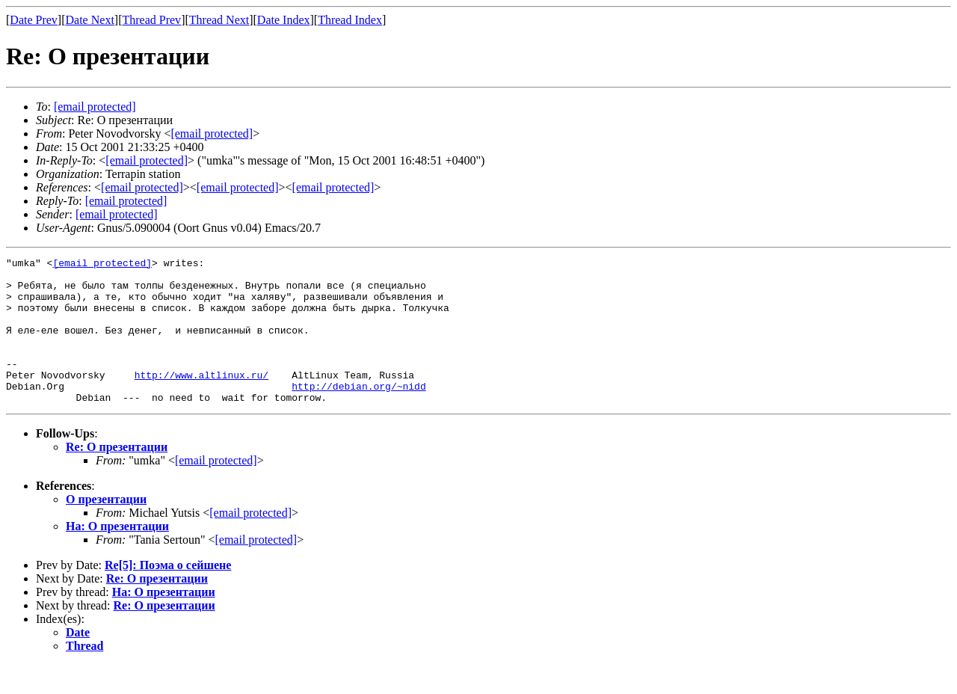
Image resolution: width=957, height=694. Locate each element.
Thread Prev (151, 19)
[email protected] (146, 160)
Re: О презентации (116, 476)
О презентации (106, 528)
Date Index (283, 19)
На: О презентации (117, 555)
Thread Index (350, 19)
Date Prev (34, 19)
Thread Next (219, 19)
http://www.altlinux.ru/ (201, 399)
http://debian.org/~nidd (358, 413)
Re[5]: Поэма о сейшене (168, 594)
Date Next (90, 19)
